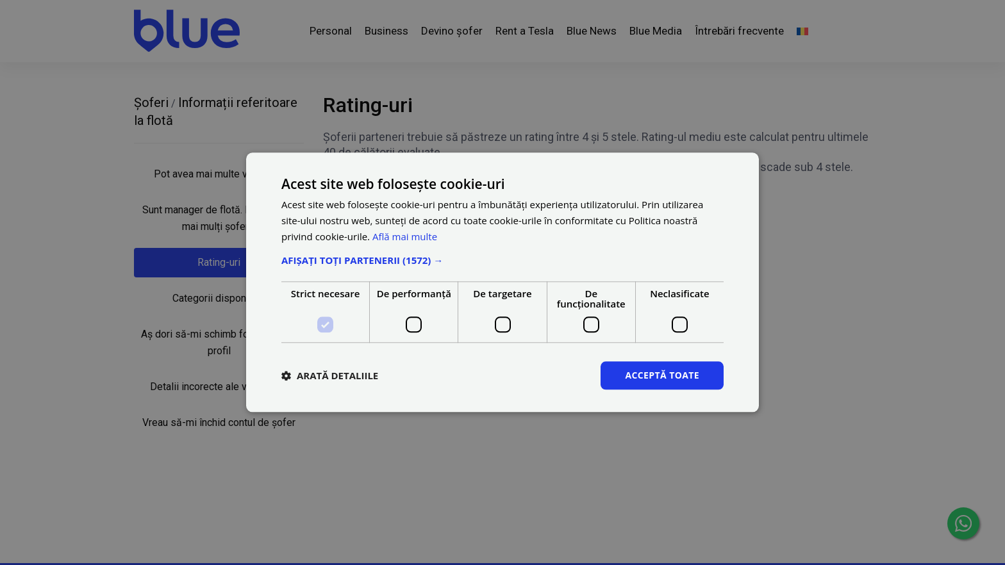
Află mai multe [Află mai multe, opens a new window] (404, 236)
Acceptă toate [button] (662, 375)
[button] (502, 260)
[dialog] (502, 282)
